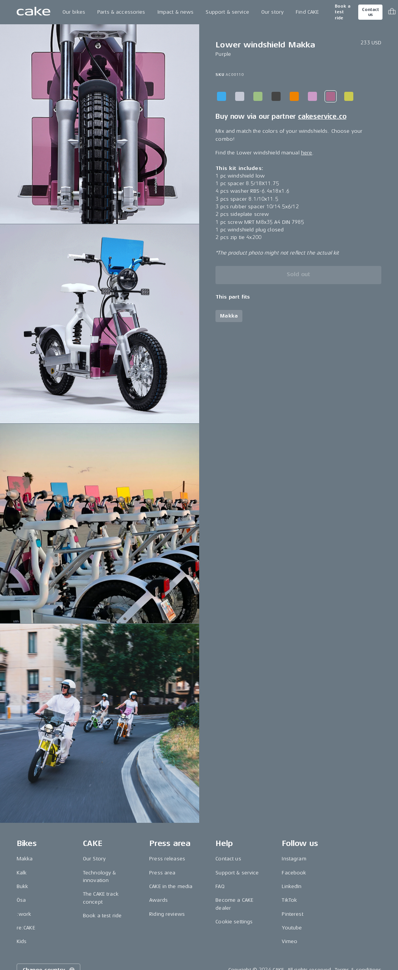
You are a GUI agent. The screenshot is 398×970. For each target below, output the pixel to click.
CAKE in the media (170, 886)
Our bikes (73, 12)
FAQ (219, 886)
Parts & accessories (121, 12)
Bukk (22, 886)
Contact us (370, 12)
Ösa (21, 900)
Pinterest (292, 914)
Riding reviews (167, 914)
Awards (158, 900)
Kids (22, 941)
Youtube (292, 928)
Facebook (294, 873)
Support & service (227, 12)
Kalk (22, 873)
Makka (25, 859)
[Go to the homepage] (33, 12)
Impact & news (176, 12)
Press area (162, 873)
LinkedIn (291, 886)
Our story (272, 12)
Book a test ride (342, 12)
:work (24, 914)
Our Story (94, 859)
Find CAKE (307, 12)
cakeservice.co (322, 116)
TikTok (289, 900)
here (306, 153)
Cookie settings (234, 921)
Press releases (167, 859)
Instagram (294, 859)
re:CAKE (26, 928)
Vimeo (289, 941)
